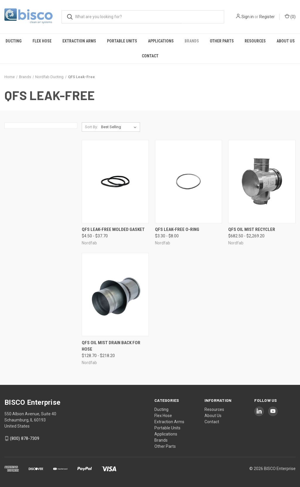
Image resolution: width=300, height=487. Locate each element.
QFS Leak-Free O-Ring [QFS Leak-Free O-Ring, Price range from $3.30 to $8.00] (177, 229)
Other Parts (222, 41)
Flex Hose (42, 41)
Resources (255, 41)
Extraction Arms (79, 41)
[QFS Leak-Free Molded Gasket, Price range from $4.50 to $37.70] (115, 181)
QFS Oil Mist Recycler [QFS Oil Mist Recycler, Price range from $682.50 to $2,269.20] (251, 229)
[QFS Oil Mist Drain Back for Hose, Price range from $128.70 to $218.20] (115, 294)
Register (267, 16)
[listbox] (120, 127)
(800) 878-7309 (24, 438)
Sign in (247, 16)
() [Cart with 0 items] (290, 16)
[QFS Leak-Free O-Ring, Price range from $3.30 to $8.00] (188, 181)
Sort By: (91, 127)
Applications (161, 41)
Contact (150, 56)
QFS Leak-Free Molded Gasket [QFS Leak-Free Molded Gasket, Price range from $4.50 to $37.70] (113, 229)
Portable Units (122, 41)
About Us (286, 41)
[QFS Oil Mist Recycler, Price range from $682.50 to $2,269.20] (261, 181)
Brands (192, 41)
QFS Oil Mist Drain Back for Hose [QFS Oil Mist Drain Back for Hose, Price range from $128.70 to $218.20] (111, 346)
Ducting (14, 41)
